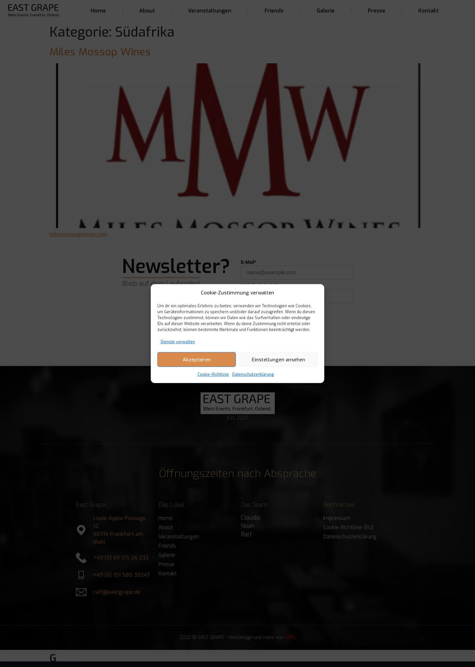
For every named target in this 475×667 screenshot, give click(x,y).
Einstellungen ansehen (278, 359)
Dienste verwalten (178, 342)
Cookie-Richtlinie (213, 374)
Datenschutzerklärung (253, 374)
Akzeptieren (197, 359)
